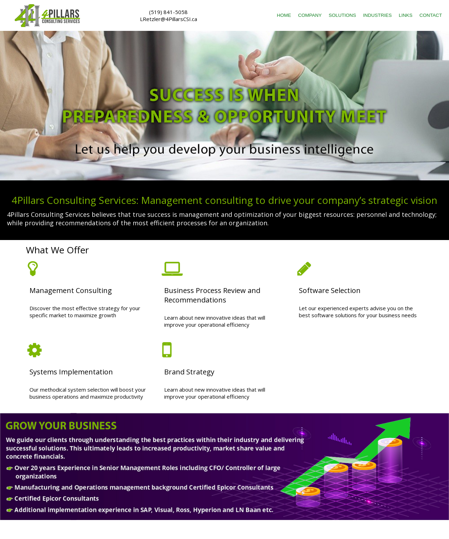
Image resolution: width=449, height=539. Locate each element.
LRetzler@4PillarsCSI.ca (168, 18)
